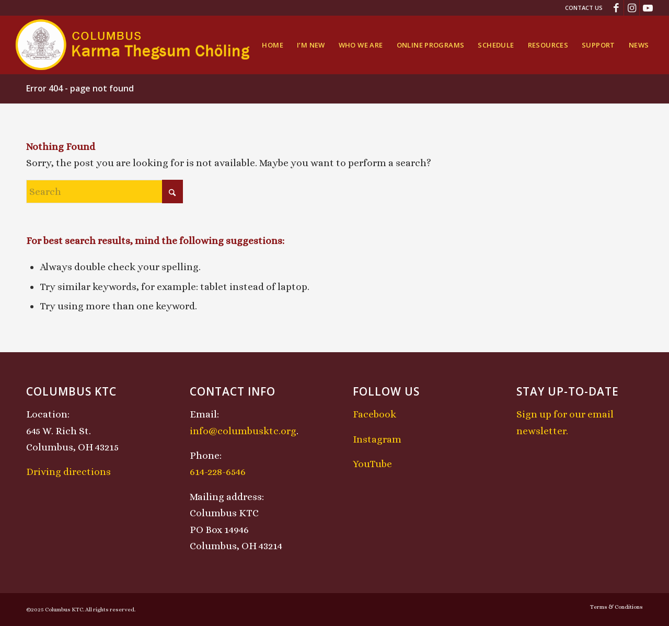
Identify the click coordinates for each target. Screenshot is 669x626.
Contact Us (584, 7)
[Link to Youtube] (647, 8)
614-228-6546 (218, 471)
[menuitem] (581, 7)
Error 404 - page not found (80, 88)
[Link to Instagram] (631, 8)
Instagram (377, 439)
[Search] (104, 191)
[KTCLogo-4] (133, 45)
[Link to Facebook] (616, 8)
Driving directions (68, 471)
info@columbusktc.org (243, 430)
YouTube (372, 463)
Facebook (374, 414)
